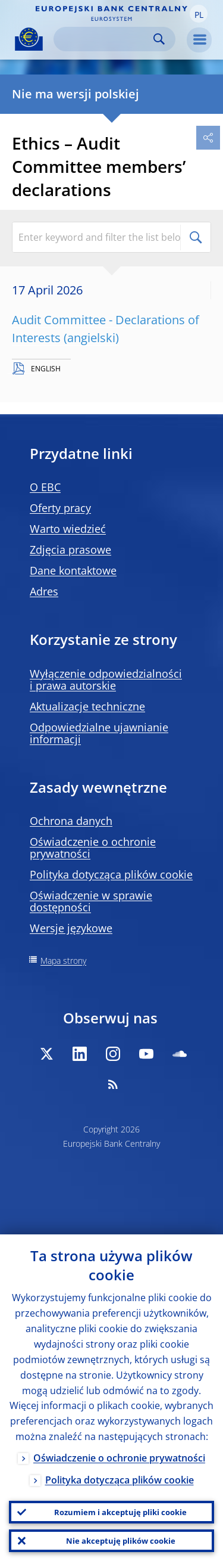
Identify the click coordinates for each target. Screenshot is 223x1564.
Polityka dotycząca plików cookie (111, 874)
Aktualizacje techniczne (87, 706)
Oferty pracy (60, 508)
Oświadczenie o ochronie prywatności (93, 847)
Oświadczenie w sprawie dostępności (91, 901)
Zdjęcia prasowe (70, 549)
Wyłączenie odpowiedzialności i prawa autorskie (106, 679)
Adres (44, 591)
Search (159, 39)
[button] (199, 14)
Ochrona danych (71, 821)
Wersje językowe (71, 928)
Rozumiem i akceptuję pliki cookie (120, 1512)
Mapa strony (63, 960)
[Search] (105, 39)
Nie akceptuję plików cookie (120, 1540)
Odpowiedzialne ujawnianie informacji (99, 733)
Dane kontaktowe (73, 570)
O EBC (45, 487)
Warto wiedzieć (68, 529)
